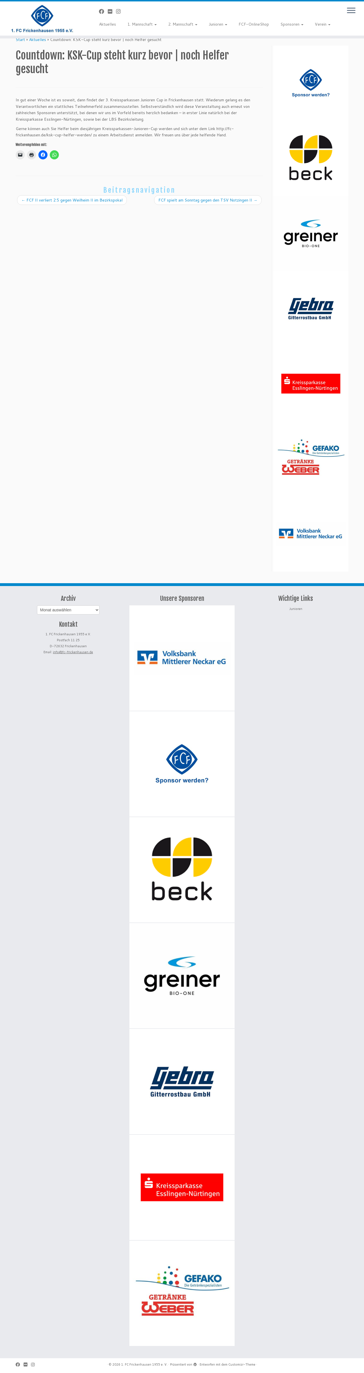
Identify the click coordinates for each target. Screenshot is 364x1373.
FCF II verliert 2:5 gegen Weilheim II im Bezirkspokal (72, 200)
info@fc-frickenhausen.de (73, 652)
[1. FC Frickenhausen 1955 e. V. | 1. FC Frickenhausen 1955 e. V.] (42, 18)
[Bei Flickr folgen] (112, 11)
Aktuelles (107, 24)
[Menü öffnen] (351, 11)
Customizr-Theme (241, 1364)
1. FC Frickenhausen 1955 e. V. (144, 1364)
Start (20, 39)
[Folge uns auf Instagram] (120, 11)
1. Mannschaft (142, 24)
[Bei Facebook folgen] (103, 11)
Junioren (218, 24)
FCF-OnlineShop (254, 24)
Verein (322, 24)
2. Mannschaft (182, 24)
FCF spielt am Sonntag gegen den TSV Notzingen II (207, 200)
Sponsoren (291, 24)
